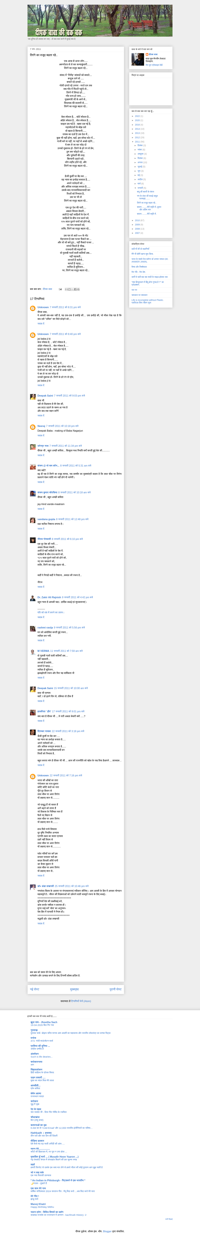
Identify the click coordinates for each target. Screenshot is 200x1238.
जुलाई (140, 166)
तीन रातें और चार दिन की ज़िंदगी (44, 1135)
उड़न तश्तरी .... (38, 1077)
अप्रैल (140, 179)
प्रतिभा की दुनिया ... (40, 1046)
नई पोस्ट (34, 989)
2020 (137, 120)
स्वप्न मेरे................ (40, 1148)
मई (139, 175)
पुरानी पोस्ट (116, 989)
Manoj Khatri (38, 1204)
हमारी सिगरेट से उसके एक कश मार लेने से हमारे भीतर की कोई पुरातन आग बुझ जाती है (66, 1167)
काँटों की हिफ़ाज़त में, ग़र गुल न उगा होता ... (49, 1151)
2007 (137, 233)
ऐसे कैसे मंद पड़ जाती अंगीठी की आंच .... (48, 1143)
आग (32, 1064)
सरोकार (34, 1101)
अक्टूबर (141, 154)
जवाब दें (41, 323)
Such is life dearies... (41, 1056)
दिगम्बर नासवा (44, 731)
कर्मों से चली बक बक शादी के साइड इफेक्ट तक (150, 277)
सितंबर (140, 158)
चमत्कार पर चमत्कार (139, 295)
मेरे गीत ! (35, 1196)
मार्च (139, 183)
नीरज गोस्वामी (44, 539)
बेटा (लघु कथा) (37, 1120)
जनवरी (140, 188)
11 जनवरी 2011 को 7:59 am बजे (66, 651)
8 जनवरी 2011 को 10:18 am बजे (74, 492)
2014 (137, 129)
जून (139, 171)
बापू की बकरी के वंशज (145, 191)
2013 (137, 133)
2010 (137, 220)
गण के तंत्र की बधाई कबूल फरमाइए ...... (147, 197)
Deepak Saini (45, 395)
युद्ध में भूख (35, 1104)
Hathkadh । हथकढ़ (41, 1133)
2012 (137, 137)
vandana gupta (46, 519)
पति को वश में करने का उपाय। (51, 612)
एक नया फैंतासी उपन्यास (41, 1175)
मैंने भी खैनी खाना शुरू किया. (143, 254)
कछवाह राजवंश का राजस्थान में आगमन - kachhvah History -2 (58, 1215)
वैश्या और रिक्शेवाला (139, 267)
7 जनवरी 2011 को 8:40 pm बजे (65, 334)
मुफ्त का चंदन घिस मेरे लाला (42, 1080)
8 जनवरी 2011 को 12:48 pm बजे (72, 519)
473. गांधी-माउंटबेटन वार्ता (42, 1040)
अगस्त (140, 162)
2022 (137, 116)
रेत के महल (36, 1109)
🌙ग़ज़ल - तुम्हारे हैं (39, 1183)
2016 (137, 124)
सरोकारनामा (36, 1061)
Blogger (107, 1231)
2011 (137, 141)
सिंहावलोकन (36, 1069)
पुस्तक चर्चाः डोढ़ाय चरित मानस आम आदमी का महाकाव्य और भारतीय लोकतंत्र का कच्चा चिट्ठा (71, 1033)
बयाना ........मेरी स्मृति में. (146, 214)
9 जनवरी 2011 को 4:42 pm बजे (77, 597)
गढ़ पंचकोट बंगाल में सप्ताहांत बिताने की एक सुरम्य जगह (54, 1159)
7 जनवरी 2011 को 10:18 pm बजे (62, 426)
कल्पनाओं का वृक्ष (39, 1125)
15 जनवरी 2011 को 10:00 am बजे (71, 688)
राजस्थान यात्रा (37, 1096)
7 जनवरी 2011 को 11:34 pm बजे (65, 446)
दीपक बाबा (153, 54)
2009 (137, 224)
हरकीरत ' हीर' (44, 711)
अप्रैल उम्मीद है (37, 1048)
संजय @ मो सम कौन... (48, 465)
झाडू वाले (34, 1199)
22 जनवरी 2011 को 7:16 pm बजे (66, 775)
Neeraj (41, 426)
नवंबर (140, 149)
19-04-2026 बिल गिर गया (42, 1025)
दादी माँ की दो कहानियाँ (140, 249)
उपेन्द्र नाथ (43, 446)
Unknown (43, 307)
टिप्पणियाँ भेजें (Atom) (81, 1001)
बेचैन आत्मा (36, 1093)
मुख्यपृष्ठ (74, 989)
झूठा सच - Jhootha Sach (44, 1022)
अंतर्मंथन (35, 1054)
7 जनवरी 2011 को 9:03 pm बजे (69, 395)
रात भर (134, 290)
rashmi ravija (45, 627)
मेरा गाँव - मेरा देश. (139, 272)
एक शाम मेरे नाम (38, 1188)
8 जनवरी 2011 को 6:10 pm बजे (67, 539)
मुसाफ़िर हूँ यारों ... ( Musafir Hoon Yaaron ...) (55, 1156)
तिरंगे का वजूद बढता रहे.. (146, 203)
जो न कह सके (37, 1172)
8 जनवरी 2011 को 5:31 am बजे (75, 465)
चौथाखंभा (35, 1117)
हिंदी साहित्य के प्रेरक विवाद (42, 1072)
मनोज (33, 1038)
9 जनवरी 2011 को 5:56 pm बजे (69, 627)
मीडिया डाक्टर (37, 1140)
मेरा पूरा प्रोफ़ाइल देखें (154, 65)
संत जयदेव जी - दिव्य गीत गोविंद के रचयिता (49, 1112)
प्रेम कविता (35, 1088)
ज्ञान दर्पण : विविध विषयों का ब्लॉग (47, 1212)
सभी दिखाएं (169, 1219)
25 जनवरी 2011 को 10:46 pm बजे (72, 886)
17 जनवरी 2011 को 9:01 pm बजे (68, 711)
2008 (137, 229)
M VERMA (43, 651)
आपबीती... (35, 1085)
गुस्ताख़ (34, 1030)
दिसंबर (140, 145)
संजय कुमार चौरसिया (47, 492)
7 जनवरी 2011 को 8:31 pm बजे (65, 307)
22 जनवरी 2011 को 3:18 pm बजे (68, 731)
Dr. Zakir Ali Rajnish (49, 597)
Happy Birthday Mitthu (42, 1207)
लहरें (33, 1164)
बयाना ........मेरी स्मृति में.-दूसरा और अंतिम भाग (149, 208)
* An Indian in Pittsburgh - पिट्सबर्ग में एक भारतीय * (58, 1180)
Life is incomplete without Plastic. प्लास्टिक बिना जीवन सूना (148, 301)
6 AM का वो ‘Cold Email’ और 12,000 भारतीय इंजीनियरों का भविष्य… (62, 1128)
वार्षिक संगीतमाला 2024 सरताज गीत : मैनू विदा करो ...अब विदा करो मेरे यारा (63, 1191)
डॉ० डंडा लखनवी (46, 886)
